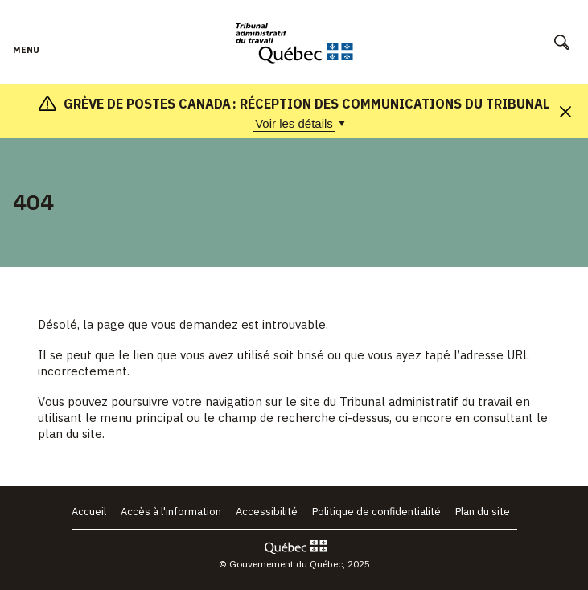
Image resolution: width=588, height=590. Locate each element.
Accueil (89, 511)
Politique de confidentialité (376, 511)
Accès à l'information (171, 511)
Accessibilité (267, 511)
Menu (26, 57)
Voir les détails (295, 124)
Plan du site (482, 511)
